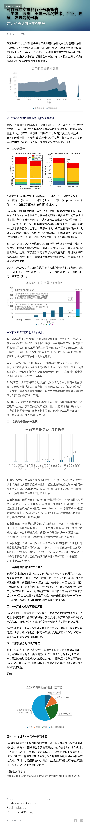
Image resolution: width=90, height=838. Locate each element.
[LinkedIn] (75, 820)
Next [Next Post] (48, 799)
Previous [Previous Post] (10, 799)
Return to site (13, 6)
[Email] (81, 820)
